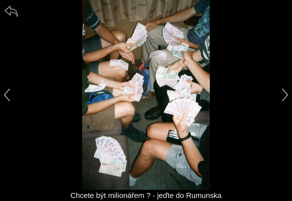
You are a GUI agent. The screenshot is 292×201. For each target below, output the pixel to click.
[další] (285, 95)
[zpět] (11, 11)
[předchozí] (7, 95)
